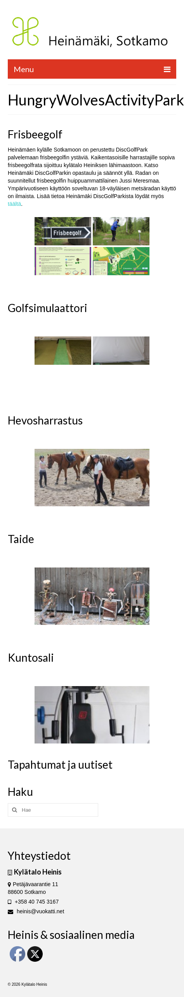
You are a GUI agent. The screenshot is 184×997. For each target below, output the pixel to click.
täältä (14, 204)
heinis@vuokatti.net (36, 911)
